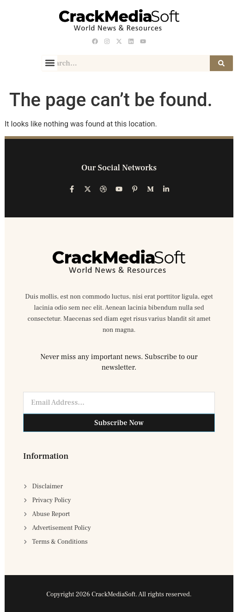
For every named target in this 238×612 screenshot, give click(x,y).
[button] (49, 63)
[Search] (221, 63)
